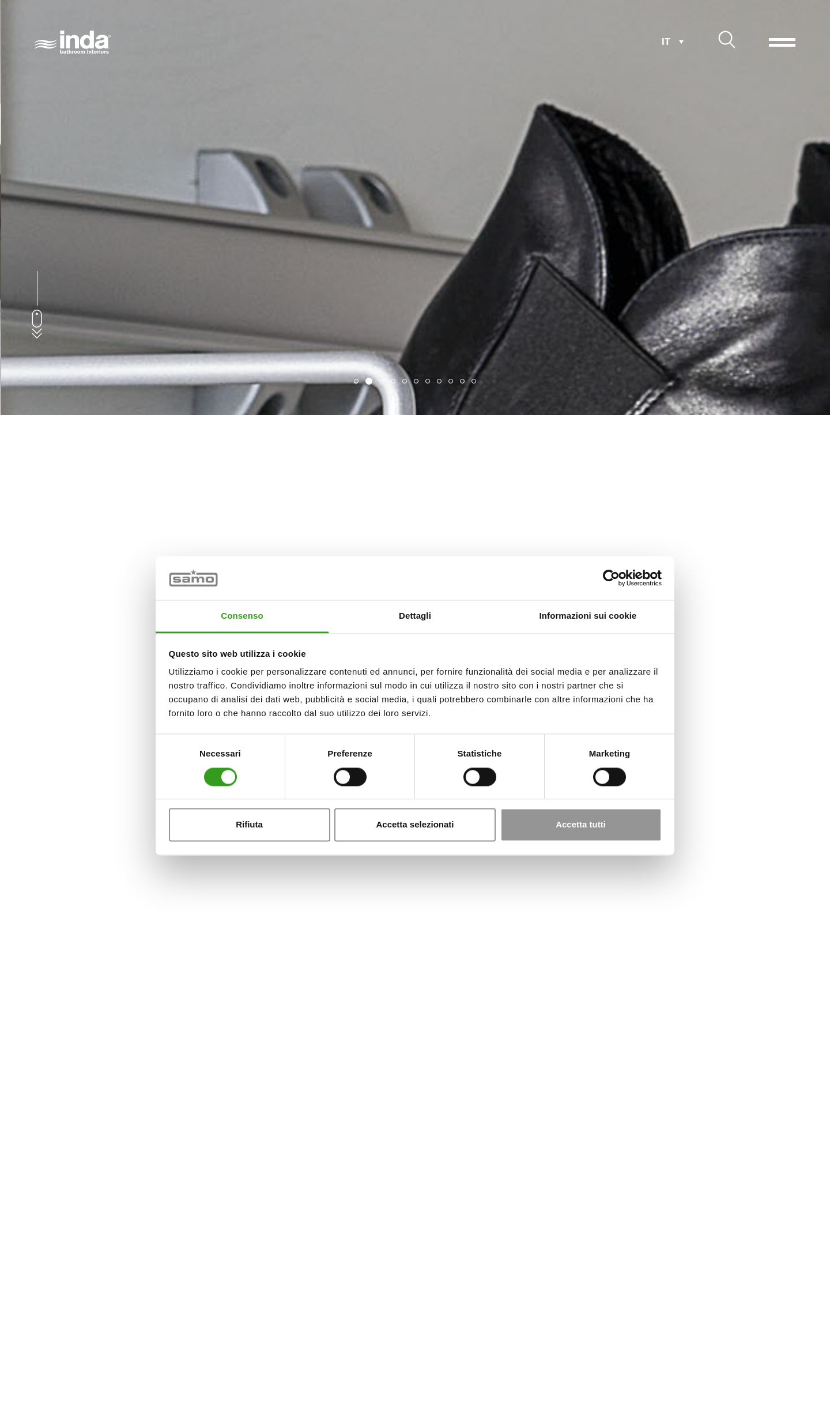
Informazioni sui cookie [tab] (588, 616)
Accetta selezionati (415, 825)
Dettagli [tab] (415, 616)
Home (38, 1359)
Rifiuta (249, 825)
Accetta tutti (581, 825)
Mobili (100, 1359)
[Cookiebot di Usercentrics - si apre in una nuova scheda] (611, 577)
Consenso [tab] (242, 616)
